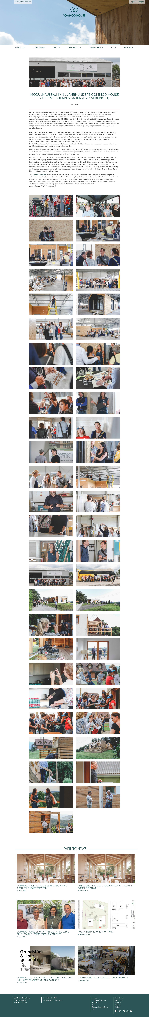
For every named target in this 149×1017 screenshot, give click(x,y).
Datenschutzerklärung (100, 1007)
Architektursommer (39, 175)
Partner (118, 1005)
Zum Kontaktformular (23, 2)
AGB (93, 1009)
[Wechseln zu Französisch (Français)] (141, 1)
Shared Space (95, 47)
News (56, 47)
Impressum (119, 1000)
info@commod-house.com (52, 1000)
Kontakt (128, 47)
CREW (113, 47)
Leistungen (38, 47)
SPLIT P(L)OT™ (73, 47)
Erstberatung (74, 42)
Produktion (96, 1002)
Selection (105, 42)
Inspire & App (43, 42)
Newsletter (119, 998)
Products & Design (99, 1000)
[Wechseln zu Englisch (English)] (133, 1)
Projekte (19, 47)
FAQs (117, 1007)
